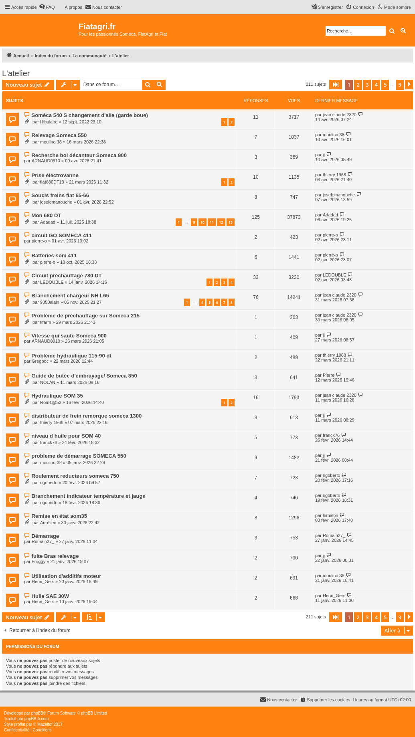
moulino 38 (51, 141)
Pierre (328, 375)
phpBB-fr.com (36, 719)
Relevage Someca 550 (59, 135)
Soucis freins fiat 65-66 (60, 195)
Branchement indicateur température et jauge (88, 496)
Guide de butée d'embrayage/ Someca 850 (84, 376)
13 (231, 222)
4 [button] (376, 84)
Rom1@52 (50, 402)
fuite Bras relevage (55, 556)
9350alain (49, 302)
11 (212, 222)
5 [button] (385, 84)
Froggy (38, 561)
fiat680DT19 (52, 182)
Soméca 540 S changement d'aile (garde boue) (89, 115)
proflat (19, 724)
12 (221, 222)
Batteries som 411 (54, 255)
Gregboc (40, 361)
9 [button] (400, 84)
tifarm (45, 322)
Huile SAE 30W (50, 596)
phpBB (37, 713)
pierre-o (39, 240)
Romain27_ (43, 541)
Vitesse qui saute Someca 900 (68, 336)
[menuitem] (47, 7)
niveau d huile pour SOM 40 (66, 436)
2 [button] (357, 84)
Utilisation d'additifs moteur (66, 576)
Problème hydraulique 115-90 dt (71, 356)
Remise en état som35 (59, 516)
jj (324, 154)
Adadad (47, 222)
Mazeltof (45, 724)
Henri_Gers (43, 581)
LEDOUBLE (52, 282)
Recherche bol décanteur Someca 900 (78, 155)
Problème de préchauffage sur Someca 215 (85, 316)
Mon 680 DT (46, 215)
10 (202, 222)
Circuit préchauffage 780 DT (66, 276)
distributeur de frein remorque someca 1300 (86, 416)
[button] (335, 84)
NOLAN (47, 382)
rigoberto (48, 482)
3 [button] (367, 84)
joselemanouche (56, 202)
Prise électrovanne (54, 175)
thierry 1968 (334, 174)
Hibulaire (48, 121)
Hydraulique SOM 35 (57, 396)
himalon (330, 515)
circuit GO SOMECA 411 (61, 235)
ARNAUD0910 (46, 160)
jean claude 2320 (339, 114)
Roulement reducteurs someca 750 (75, 476)
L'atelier (16, 73)
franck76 (48, 442)
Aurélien (48, 522)
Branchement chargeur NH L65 (70, 296)
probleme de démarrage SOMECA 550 (78, 456)
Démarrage (45, 536)
